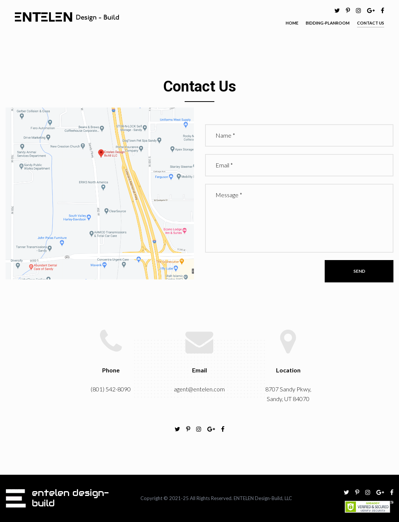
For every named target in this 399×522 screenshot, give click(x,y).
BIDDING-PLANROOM (328, 22)
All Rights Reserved (210, 498)
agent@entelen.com (199, 389)
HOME (292, 22)
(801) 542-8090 (111, 389)
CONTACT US (370, 22)
